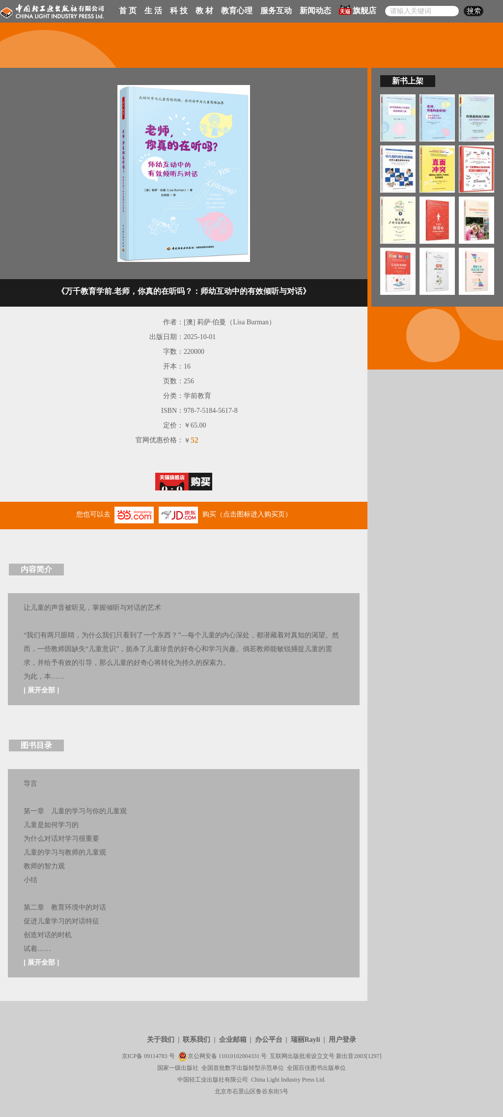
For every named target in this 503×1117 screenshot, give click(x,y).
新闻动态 (315, 10)
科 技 (179, 10)
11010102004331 (239, 1056)
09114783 (156, 1056)
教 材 (204, 10)
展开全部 (41, 690)
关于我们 (160, 1039)
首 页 (128, 10)
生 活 (153, 10)
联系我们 (196, 1039)
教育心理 (236, 10)
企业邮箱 (233, 1039)
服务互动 (276, 10)
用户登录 (342, 1039)
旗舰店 (357, 10)
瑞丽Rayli (305, 1039)
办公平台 (268, 1039)
